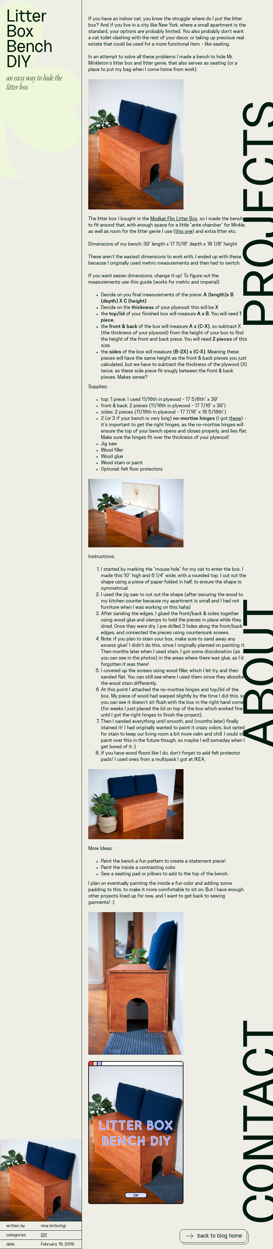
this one (183, 231)
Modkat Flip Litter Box (173, 219)
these (235, 418)
